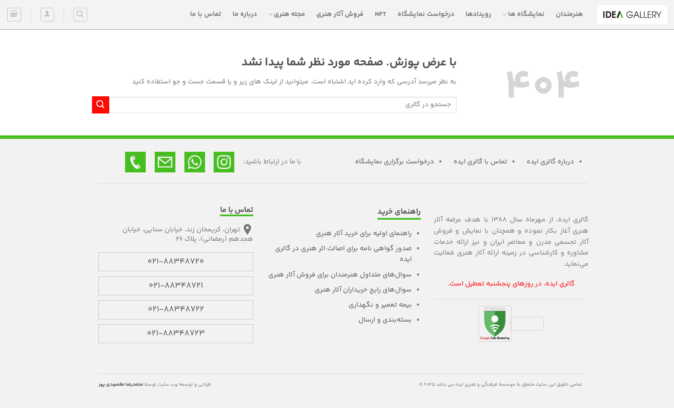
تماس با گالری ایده (480, 161)
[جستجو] (80, 14)
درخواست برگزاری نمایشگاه (394, 161)
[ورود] (47, 14)
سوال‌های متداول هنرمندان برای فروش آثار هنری (340, 275)
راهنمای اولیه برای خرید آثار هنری (364, 233)
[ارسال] (100, 104)
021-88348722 (176, 309)
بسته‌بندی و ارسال (385, 320)
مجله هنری (286, 14)
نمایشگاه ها (523, 14)
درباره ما (245, 14)
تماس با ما (205, 14)
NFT (380, 14)
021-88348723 (176, 333)
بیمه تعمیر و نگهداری (380, 305)
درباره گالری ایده (550, 161)
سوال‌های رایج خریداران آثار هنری (363, 290)
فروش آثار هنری (340, 14)
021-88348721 (176, 285)
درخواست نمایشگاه (426, 14)
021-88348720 (175, 261)
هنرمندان (569, 14)
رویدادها (478, 14)
